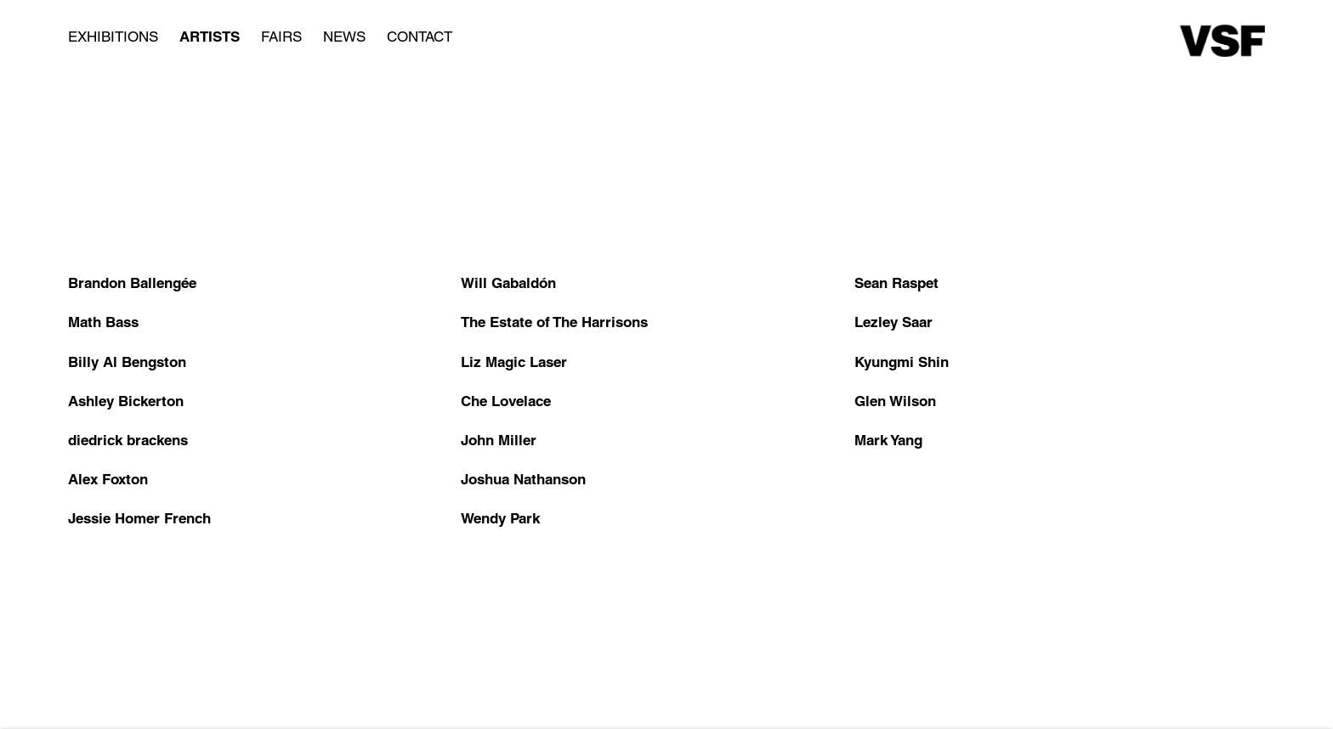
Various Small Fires (1222, 41)
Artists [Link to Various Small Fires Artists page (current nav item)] (209, 36)
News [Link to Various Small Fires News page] (344, 36)
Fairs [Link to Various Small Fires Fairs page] (281, 36)
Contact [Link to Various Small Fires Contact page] (419, 36)
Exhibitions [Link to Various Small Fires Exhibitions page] (113, 36)
